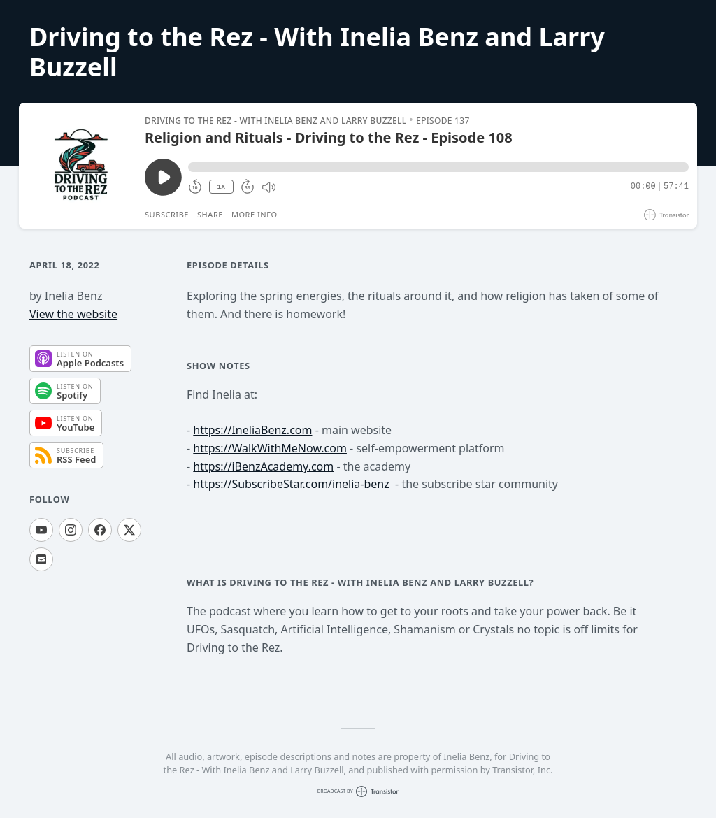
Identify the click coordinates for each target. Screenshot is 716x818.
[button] (438, 167)
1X (221, 187)
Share (210, 214)
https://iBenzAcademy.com (263, 466)
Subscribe (167, 214)
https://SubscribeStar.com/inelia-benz (291, 483)
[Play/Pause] (81, 165)
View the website (73, 314)
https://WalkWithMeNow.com (270, 448)
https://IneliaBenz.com (252, 430)
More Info (254, 214)
